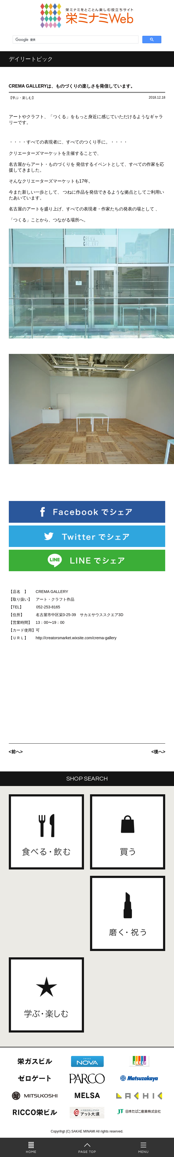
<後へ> (158, 751)
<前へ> (16, 751)
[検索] (75, 39)
